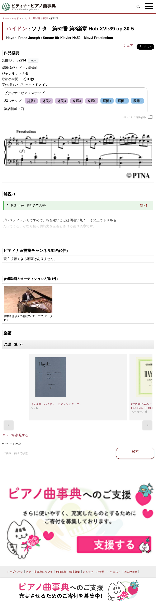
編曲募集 (74, 571)
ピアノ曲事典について (39, 571)
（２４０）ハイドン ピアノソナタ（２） (56, 404)
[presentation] (9, 425)
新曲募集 (61, 571)
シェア (128, 45)
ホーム (5, 18)
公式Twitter (130, 571)
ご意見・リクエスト (108, 571)
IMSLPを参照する (15, 435)
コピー (33, 60)
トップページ (15, 571)
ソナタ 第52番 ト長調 (36, 18)
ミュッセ (88, 571)
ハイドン (16, 18)
